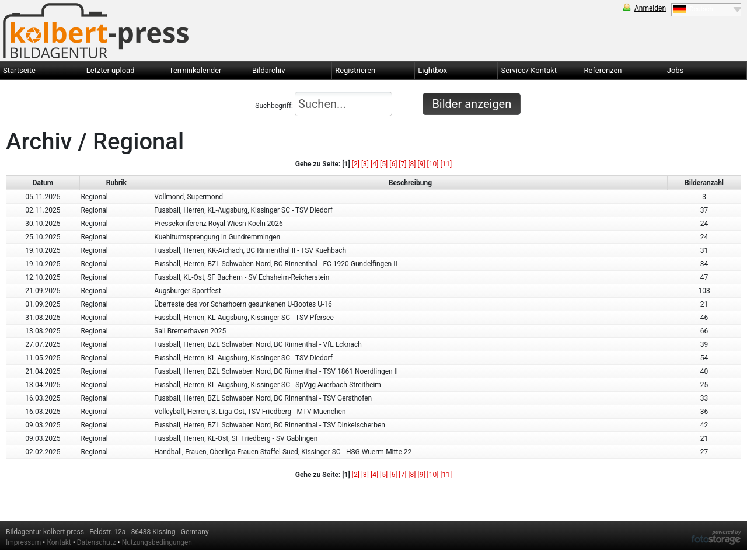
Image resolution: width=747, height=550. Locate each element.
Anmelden (650, 8)
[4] (374, 164)
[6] (393, 164)
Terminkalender (195, 70)
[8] (412, 164)
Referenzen (603, 70)
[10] (433, 164)
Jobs (675, 70)
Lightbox (432, 70)
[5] (384, 164)
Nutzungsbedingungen (157, 542)
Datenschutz (96, 542)
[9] (421, 164)
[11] (446, 164)
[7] (402, 164)
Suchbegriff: (323, 104)
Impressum (23, 542)
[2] (355, 164)
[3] (365, 164)
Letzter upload (110, 70)
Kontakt (59, 542)
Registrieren (355, 70)
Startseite (19, 70)
